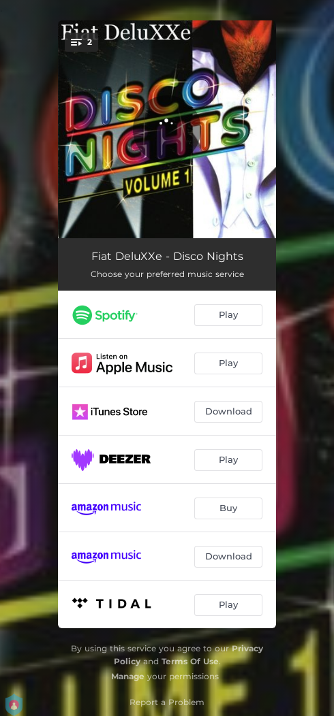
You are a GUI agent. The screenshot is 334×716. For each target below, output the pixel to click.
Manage (128, 676)
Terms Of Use (190, 661)
